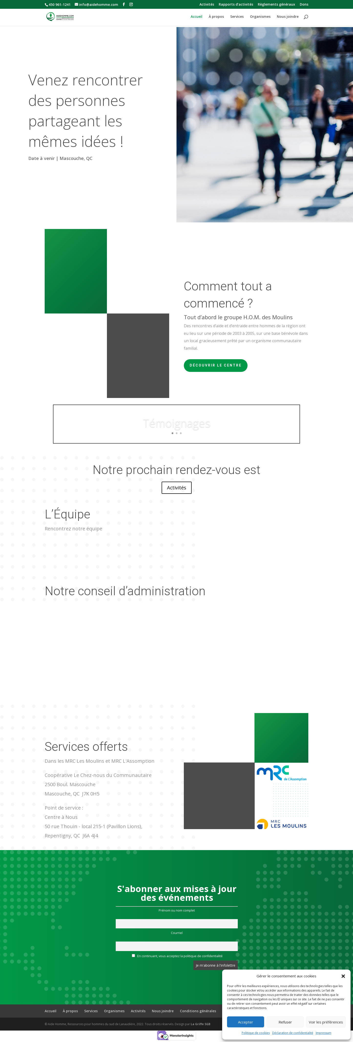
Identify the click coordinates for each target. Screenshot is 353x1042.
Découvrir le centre (216, 365)
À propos (216, 17)
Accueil (196, 17)
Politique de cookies (256, 1033)
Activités (206, 5)
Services (237, 17)
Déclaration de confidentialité (292, 1033)
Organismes (260, 17)
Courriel (177, 933)
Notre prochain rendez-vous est (176, 470)
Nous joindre (288, 17)
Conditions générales (198, 1011)
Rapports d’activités (236, 5)
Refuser (285, 1022)
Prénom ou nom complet (177, 910)
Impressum (323, 1033)
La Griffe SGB (200, 1024)
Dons (304, 5)
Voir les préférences (326, 1022)
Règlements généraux (276, 5)
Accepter (245, 1022)
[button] (343, 976)
